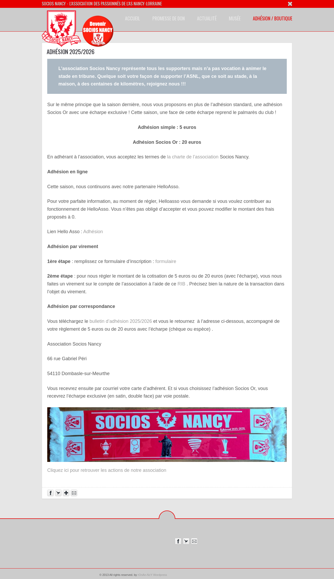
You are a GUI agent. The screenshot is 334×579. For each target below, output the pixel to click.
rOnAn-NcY (145, 574)
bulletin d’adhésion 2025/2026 (121, 321)
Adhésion (93, 231)
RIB (181, 283)
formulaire (165, 261)
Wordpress (160, 574)
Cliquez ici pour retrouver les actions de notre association (106, 470)
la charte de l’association (192, 156)
